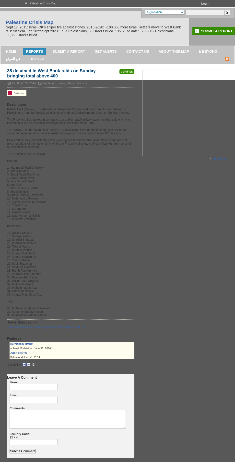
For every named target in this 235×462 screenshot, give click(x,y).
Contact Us (137, 51)
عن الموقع (13, 59)
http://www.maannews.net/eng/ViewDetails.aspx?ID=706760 (47, 327)
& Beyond (208, 51)
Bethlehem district (21, 343)
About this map (174, 51)
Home (11, 51)
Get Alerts (105, 51)
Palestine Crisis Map (43, 3)
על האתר (37, 59)
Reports (34, 51)
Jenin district (18, 352)
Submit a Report (217, 31)
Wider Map (219, 158)
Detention (16, 93)
